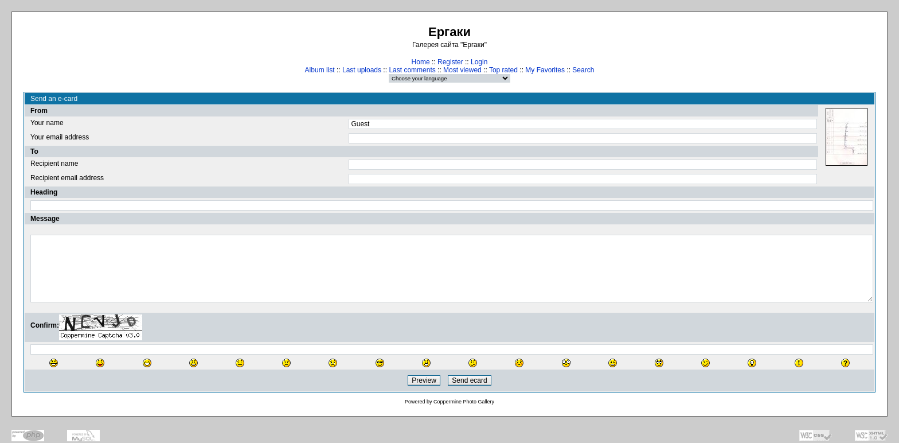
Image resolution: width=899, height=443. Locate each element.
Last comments (412, 70)
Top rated (503, 70)
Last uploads (361, 70)
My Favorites (545, 70)
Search (583, 70)
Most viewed (462, 70)
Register (450, 62)
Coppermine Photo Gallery (463, 402)
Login (479, 62)
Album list (320, 70)
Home (421, 62)
